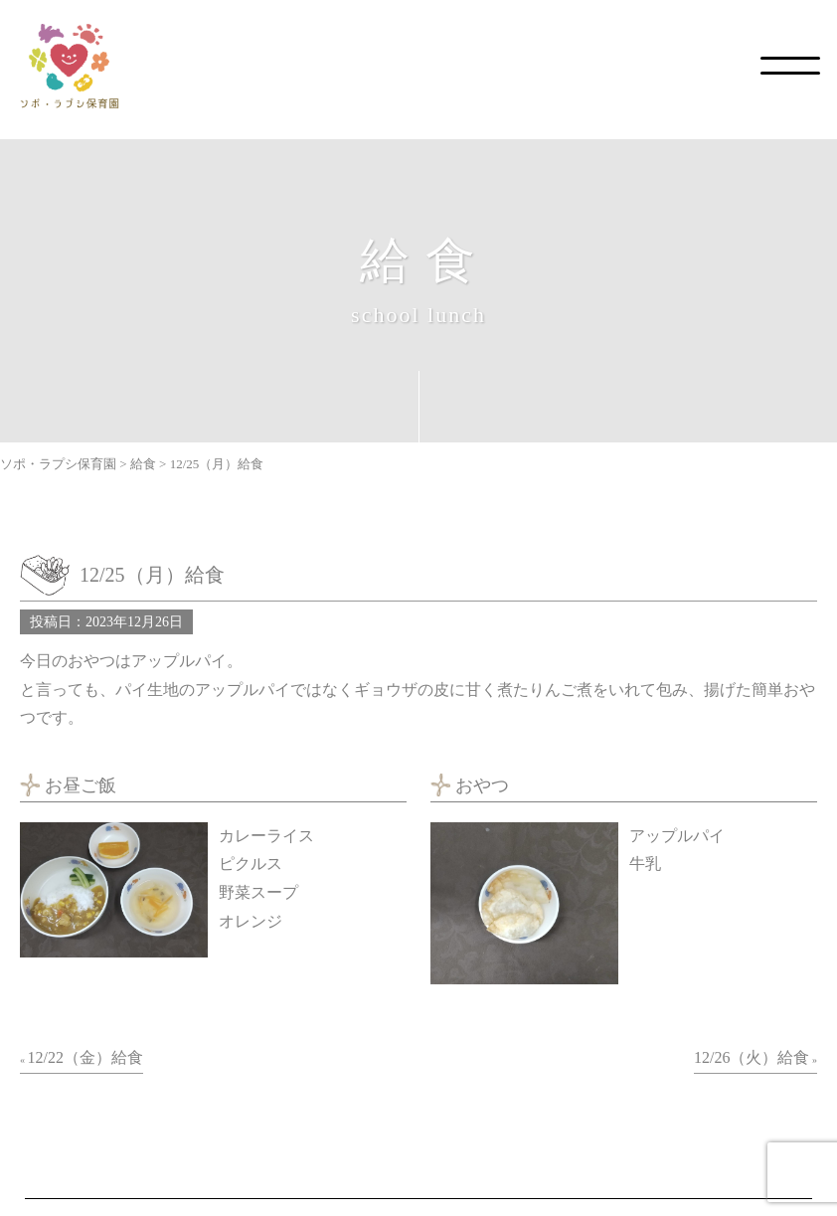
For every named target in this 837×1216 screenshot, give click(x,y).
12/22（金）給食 (85, 1057)
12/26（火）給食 (751, 1057)
